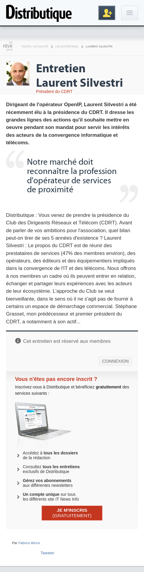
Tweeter (47, 553)
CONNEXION (115, 361)
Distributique (39, 12)
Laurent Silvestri (99, 46)
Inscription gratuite (107, 13)
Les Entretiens (67, 46)
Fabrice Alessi (29, 543)
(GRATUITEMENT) (72, 513)
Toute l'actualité (34, 46)
